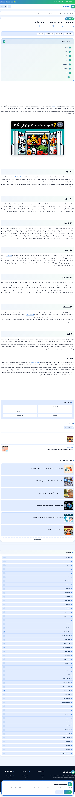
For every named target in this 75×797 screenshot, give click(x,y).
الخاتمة (65, 77)
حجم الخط (68, 33)
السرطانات (18, 177)
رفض (59, 792)
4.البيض (66, 60)
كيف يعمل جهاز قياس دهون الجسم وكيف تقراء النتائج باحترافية (48, 517)
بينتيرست (20, 415)
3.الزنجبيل (66, 55)
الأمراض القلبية (30, 314)
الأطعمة (53, 106)
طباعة (41, 33)
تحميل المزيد (37, 539)
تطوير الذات (26, 777)
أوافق (68, 792)
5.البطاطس (65, 64)
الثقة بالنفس (26, 780)
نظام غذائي (11, 777)
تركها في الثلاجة (35, 362)
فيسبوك (55, 406)
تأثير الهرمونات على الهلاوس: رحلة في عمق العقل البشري (49, 505)
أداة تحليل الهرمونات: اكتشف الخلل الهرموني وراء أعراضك (49, 480)
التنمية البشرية (26, 775)
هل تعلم (11, 780)
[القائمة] (2, 6)
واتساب (55, 411)
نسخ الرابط (49, 33)
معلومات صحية (69, 18)
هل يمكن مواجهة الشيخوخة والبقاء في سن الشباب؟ (51, 493)
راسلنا (43, 780)
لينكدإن (55, 415)
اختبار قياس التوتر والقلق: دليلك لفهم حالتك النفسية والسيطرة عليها (47, 468)
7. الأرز (66, 72)
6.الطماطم (65, 68)
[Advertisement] (37, 93)
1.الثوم (66, 47)
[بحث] (9, 6)
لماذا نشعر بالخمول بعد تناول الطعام (54, 529)
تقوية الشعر (9, 255)
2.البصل (66, 51)
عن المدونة (42, 777)
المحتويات (59, 33)
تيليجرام (19, 411)
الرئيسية (43, 775)
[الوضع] (5, 6)
